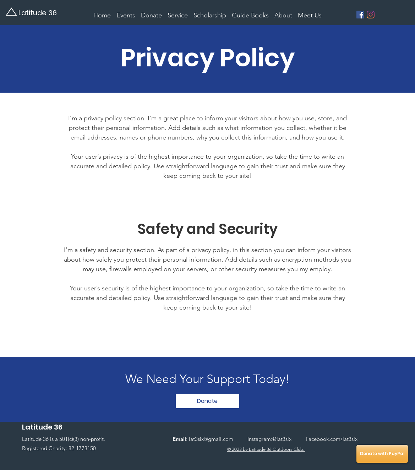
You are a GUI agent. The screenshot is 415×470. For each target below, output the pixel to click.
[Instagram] (371, 14)
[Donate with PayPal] (382, 454)
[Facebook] (360, 14)
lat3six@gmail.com (211, 439)
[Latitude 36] (42, 12)
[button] (207, 401)
